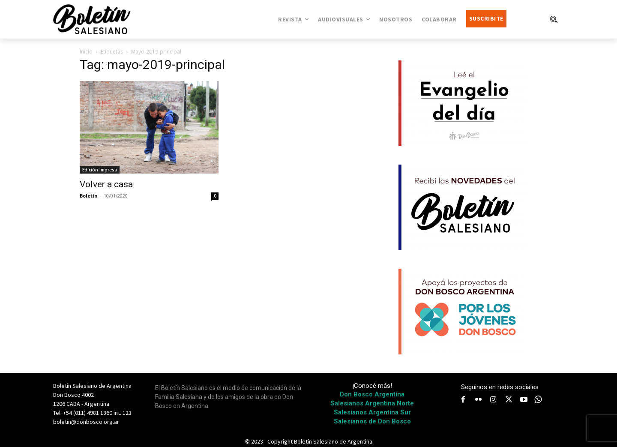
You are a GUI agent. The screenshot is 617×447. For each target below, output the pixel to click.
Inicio (86, 51)
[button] (553, 19)
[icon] (538, 399)
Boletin (89, 195)
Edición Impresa (99, 170)
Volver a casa (106, 184)
